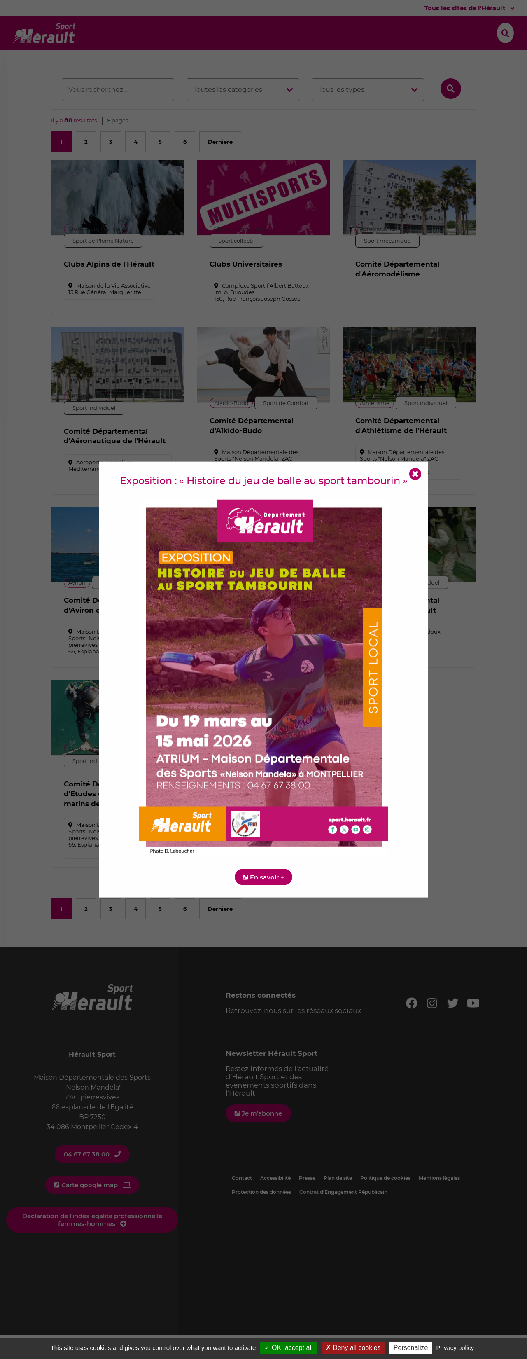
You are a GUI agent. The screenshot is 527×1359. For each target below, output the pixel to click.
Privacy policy (455, 1347)
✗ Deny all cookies (353, 1347)
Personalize (411, 1347)
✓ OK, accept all (288, 1347)
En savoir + (267, 877)
